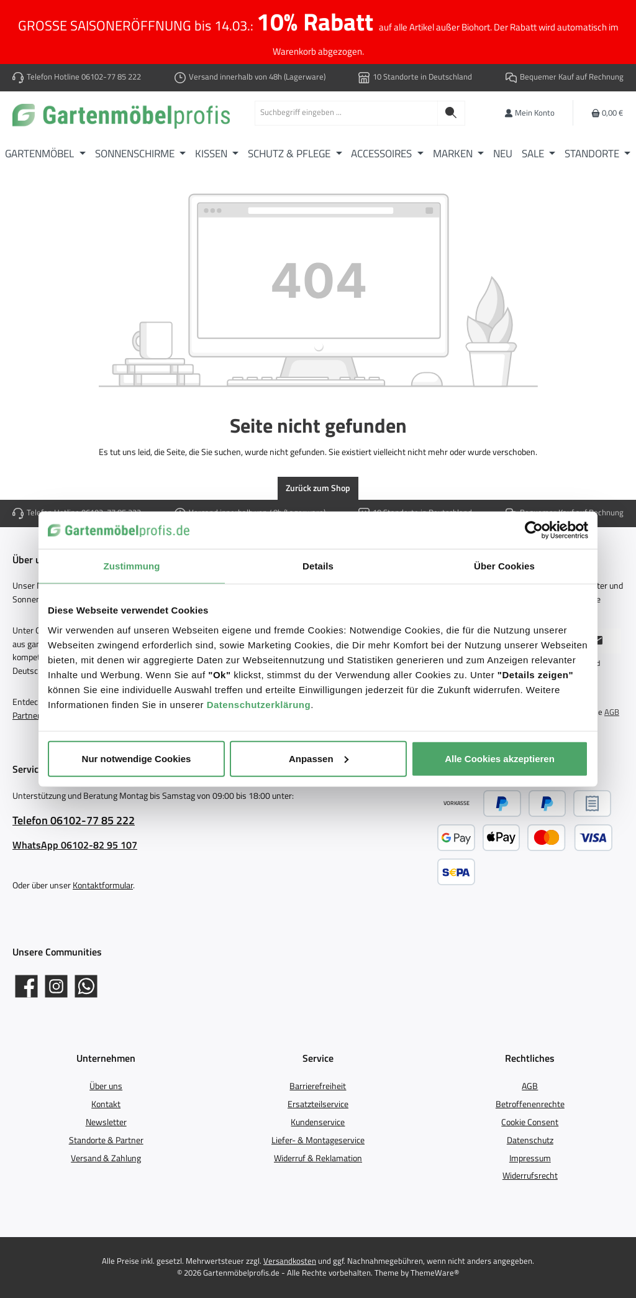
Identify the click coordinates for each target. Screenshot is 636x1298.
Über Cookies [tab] (504, 566)
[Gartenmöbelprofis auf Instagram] (56, 986)
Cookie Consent (529, 1122)
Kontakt (105, 1104)
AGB (611, 712)
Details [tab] (318, 566)
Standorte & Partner (106, 1140)
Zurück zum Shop (318, 488)
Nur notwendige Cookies (136, 758)
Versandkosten (289, 1261)
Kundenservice (318, 1122)
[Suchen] (451, 113)
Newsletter (106, 1122)
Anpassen (318, 758)
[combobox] (346, 113)
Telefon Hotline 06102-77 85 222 (84, 77)
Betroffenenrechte (530, 1104)
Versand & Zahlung (106, 1158)
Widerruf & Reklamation (318, 1158)
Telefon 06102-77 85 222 (73, 820)
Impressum (530, 1158)
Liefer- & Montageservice (318, 1140)
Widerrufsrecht (530, 1175)
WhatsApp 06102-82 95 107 (74, 844)
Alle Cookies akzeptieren (500, 758)
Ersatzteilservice (318, 1104)
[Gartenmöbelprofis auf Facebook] (26, 986)
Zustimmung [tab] (132, 566)
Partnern (28, 715)
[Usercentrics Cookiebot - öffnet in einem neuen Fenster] (533, 530)
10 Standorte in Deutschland (422, 77)
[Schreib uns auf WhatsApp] (86, 986)
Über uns (105, 1086)
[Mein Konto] (529, 113)
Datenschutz (530, 1140)
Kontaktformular (103, 885)
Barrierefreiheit (317, 1086)
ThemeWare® (435, 1273)
